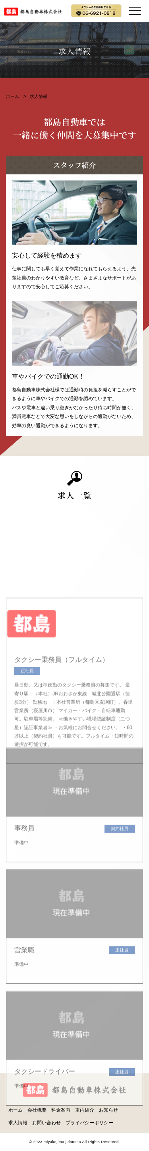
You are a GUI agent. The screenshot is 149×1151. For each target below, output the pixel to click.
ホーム (12, 96)
